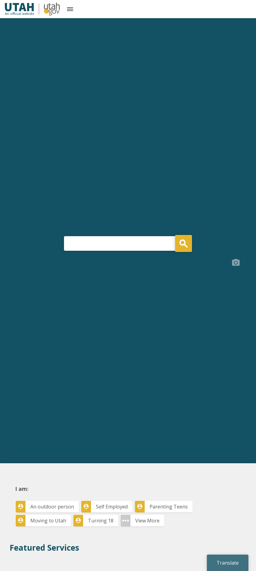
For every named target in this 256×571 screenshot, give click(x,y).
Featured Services (44, 547)
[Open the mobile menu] (70, 9)
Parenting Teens (169, 506)
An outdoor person (52, 506)
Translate (228, 562)
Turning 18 (100, 520)
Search (183, 243)
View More (147, 520)
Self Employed (112, 506)
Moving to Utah (48, 520)
